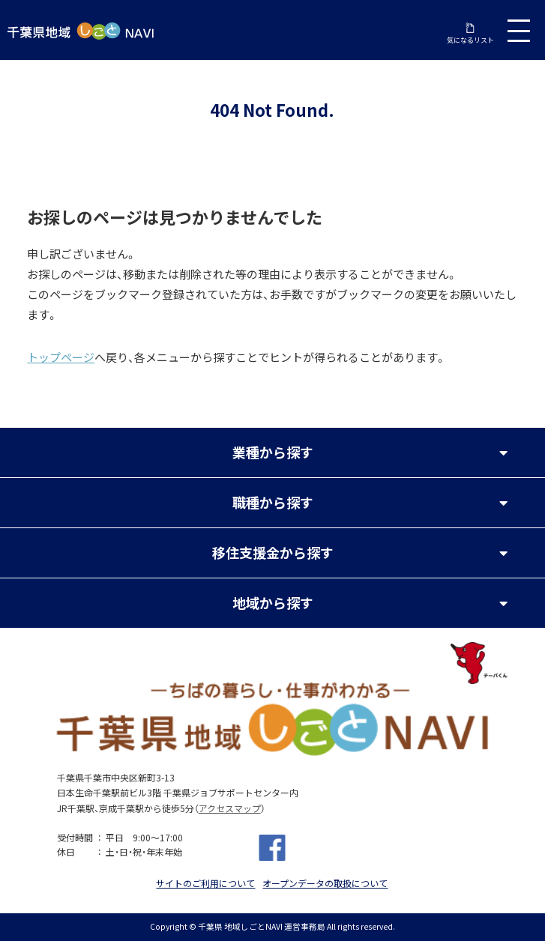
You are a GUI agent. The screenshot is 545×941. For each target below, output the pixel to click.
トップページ (60, 357)
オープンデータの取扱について (325, 883)
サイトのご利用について (205, 883)
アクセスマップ (230, 808)
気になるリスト (470, 33)
